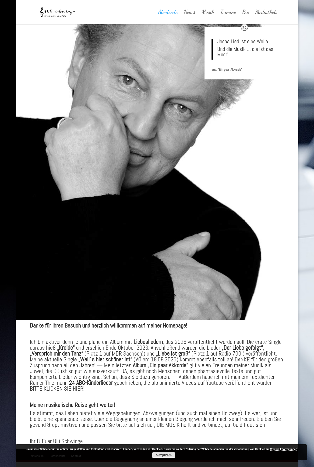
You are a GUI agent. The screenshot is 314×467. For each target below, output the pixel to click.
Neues (190, 13)
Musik (207, 13)
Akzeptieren (164, 455)
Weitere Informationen (283, 449)
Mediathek (266, 13)
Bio (245, 13)
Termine (228, 13)
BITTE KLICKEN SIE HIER (56, 388)
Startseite (168, 13)
